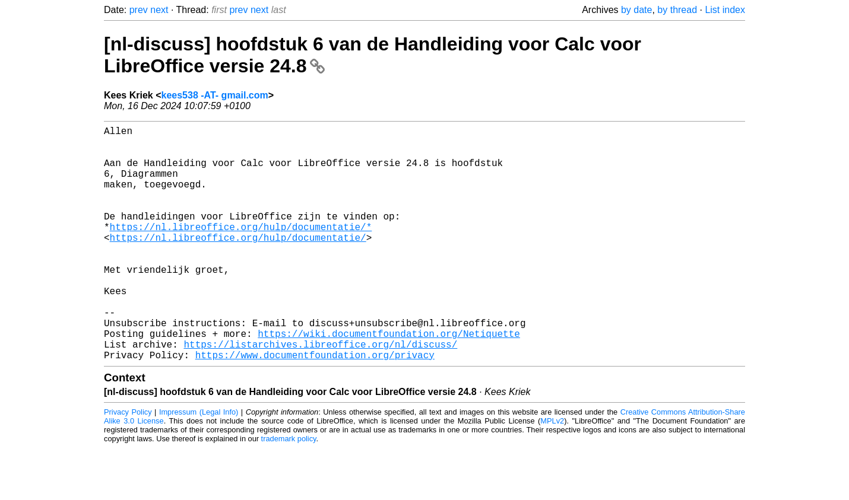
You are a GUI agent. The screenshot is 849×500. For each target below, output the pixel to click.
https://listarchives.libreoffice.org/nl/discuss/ (320, 393)
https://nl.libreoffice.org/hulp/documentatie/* (241, 250)
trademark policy (288, 490)
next (159, 10)
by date (636, 10)
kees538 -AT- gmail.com (214, 95)
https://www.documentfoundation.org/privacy (315, 406)
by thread (677, 10)
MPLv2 (552, 473)
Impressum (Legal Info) (198, 464)
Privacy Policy (128, 464)
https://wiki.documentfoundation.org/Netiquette (389, 380)
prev (138, 10)
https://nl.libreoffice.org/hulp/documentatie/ (238, 263)
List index (725, 10)
